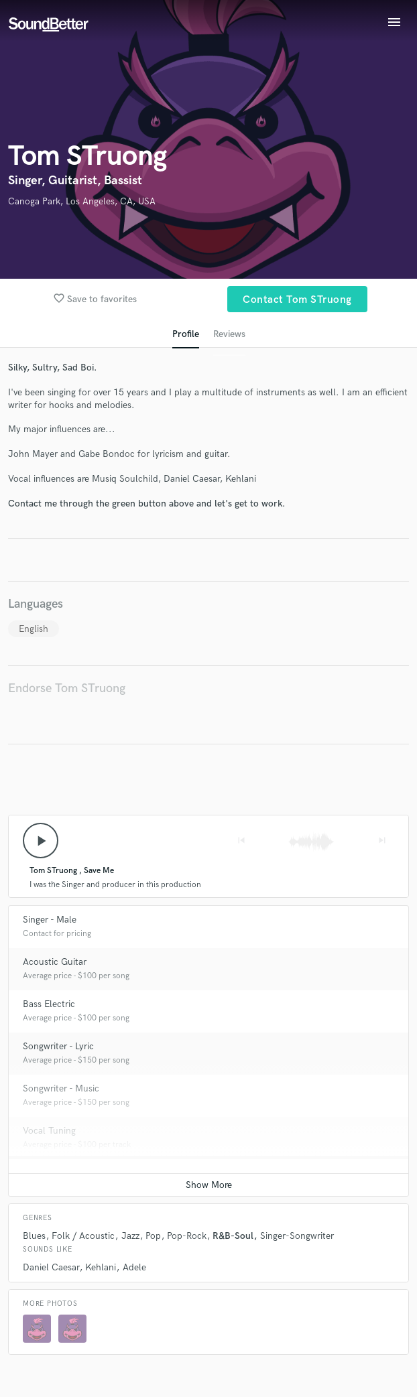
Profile (185, 334)
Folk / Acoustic (83, 1236)
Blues (34, 1236)
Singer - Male (49, 919)
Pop (153, 1236)
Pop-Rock (186, 1236)
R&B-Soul (233, 1236)
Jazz (130, 1236)
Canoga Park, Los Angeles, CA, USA (82, 201)
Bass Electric (49, 1004)
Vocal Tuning (49, 1130)
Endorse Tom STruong (66, 688)
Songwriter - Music (61, 1088)
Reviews (229, 334)
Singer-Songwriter (297, 1236)
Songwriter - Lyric (58, 1046)
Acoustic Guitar (54, 962)
